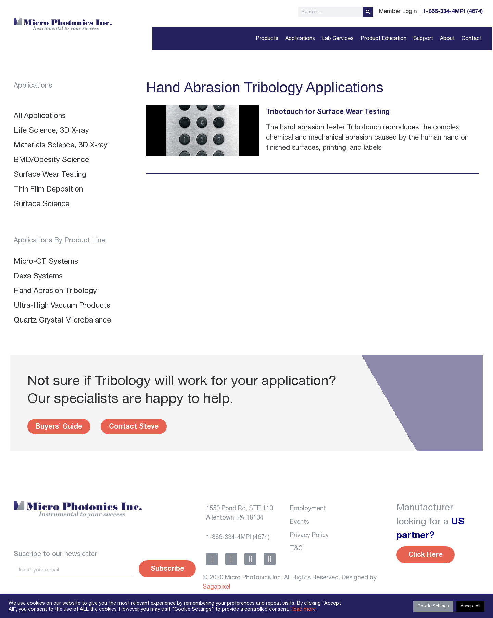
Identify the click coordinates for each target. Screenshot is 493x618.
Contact (472, 38)
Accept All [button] (470, 606)
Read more (303, 609)
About (447, 38)
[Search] (368, 12)
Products (267, 38)
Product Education (383, 38)
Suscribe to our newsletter (55, 554)
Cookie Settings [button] (433, 606)
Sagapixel (216, 587)
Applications (300, 38)
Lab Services (338, 38)
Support (423, 38)
